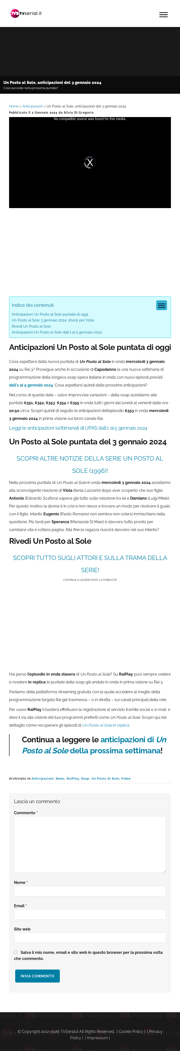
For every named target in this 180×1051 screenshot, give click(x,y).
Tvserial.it (26, 13)
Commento (26, 813)
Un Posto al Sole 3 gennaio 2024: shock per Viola (53, 320)
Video (126, 778)
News (60, 778)
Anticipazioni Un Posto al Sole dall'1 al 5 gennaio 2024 (57, 332)
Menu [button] (163, 15)
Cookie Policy (131, 1031)
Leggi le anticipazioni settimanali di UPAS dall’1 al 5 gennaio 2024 (78, 428)
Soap (85, 778)
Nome (21, 882)
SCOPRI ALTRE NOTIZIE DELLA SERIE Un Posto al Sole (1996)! (90, 464)
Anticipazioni (33, 106)
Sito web (22, 929)
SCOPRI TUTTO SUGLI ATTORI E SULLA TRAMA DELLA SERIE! (90, 564)
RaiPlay (73, 778)
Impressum (97, 1038)
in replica (105, 725)
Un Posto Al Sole (105, 778)
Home (14, 106)
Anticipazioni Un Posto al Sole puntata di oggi (50, 314)
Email (20, 906)
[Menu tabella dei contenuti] (161, 305)
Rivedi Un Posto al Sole (31, 326)
